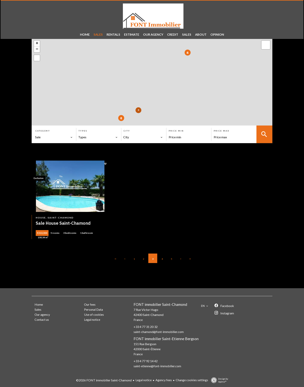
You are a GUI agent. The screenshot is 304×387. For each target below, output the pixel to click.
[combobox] (54, 137)
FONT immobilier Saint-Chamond (160, 304)
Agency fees (163, 380)
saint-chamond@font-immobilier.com (159, 332)
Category (43, 131)
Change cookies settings (192, 380)
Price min (176, 131)
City (127, 131)
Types (83, 131)
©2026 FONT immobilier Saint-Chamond (104, 380)
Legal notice (143, 380)
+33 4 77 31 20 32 (146, 327)
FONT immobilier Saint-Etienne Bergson (166, 339)
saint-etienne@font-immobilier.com (157, 366)
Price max (221, 131)
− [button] (37, 49)
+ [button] (37, 43)
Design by (218, 380)
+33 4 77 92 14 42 (146, 361)
